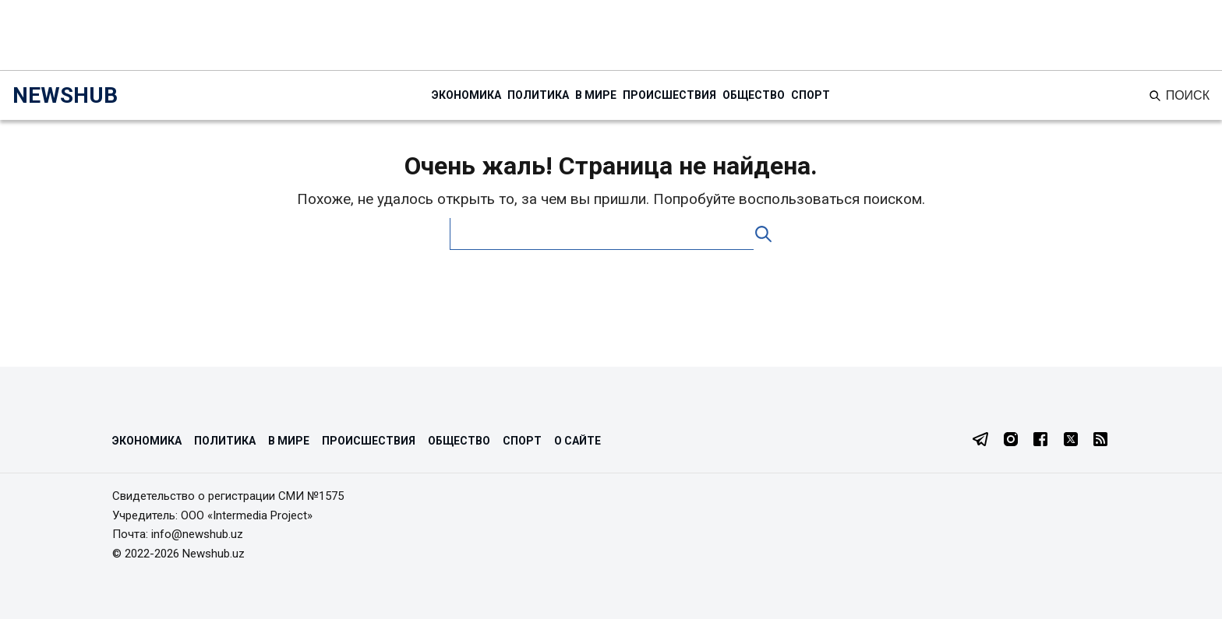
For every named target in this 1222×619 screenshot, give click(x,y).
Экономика (466, 95)
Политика (538, 95)
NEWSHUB (65, 95)
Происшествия (669, 95)
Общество (753, 95)
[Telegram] (980, 441)
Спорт (810, 95)
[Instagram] (1010, 441)
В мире (595, 95)
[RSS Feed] (1100, 441)
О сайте (577, 440)
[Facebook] (1040, 441)
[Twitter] (1070, 441)
